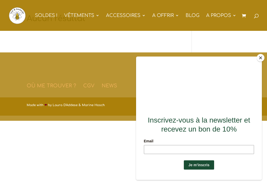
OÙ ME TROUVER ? (51, 85)
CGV (88, 85)
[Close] (260, 58)
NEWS (109, 85)
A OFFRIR (163, 16)
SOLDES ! (46, 16)
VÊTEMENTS (79, 16)
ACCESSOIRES (123, 16)
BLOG (192, 16)
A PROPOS (218, 16)
